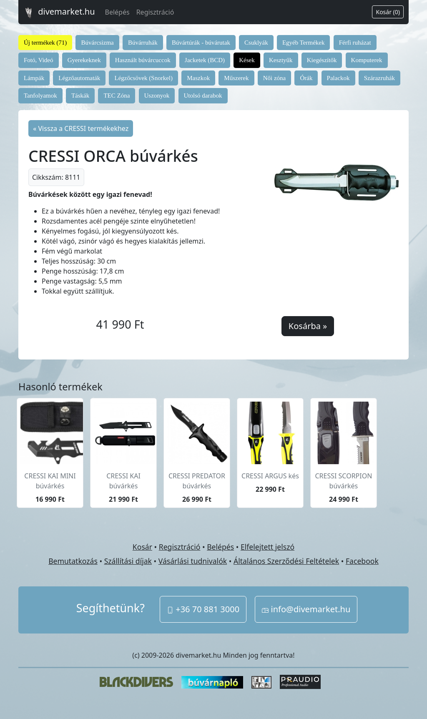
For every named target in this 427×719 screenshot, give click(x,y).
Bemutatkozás (73, 561)
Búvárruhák (143, 42)
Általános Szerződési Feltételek (286, 561)
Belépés (117, 12)
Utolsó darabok (203, 95)
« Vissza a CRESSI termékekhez (80, 128)
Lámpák (34, 78)
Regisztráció (155, 12)
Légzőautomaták (79, 78)
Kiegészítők (322, 60)
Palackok (338, 78)
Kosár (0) (388, 12)
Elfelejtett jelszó (267, 547)
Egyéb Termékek (303, 42)
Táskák (80, 95)
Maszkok (198, 78)
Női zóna (274, 78)
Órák (306, 78)
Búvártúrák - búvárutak (201, 42)
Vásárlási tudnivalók (192, 561)
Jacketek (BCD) (205, 60)
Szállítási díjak (128, 561)
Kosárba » (308, 326)
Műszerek (236, 78)
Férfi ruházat (355, 42)
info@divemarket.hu (306, 609)
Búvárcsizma (97, 42)
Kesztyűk (281, 60)
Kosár (142, 547)
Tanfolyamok (40, 95)
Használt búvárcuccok (143, 60)
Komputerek (366, 60)
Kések (247, 60)
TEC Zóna (116, 95)
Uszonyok (157, 95)
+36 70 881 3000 (203, 609)
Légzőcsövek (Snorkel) (143, 78)
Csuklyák (256, 42)
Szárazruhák (379, 78)
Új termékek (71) (45, 42)
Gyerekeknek (84, 60)
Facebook (362, 561)
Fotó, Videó (38, 60)
